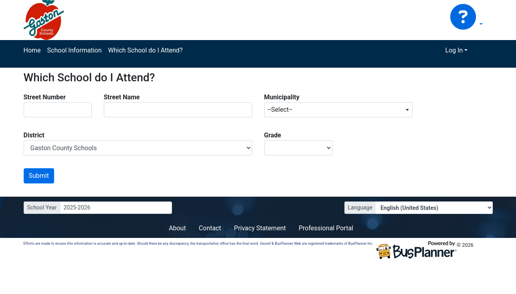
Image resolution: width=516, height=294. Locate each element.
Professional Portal (326, 228)
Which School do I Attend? (145, 50)
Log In (454, 50)
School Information (74, 50)
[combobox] (338, 109)
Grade (272, 135)
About (177, 228)
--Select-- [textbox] (280, 109)
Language (360, 207)
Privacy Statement (260, 228)
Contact (210, 228)
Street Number (45, 97)
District (34, 135)
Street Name (122, 97)
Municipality (281, 97)
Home (32, 50)
